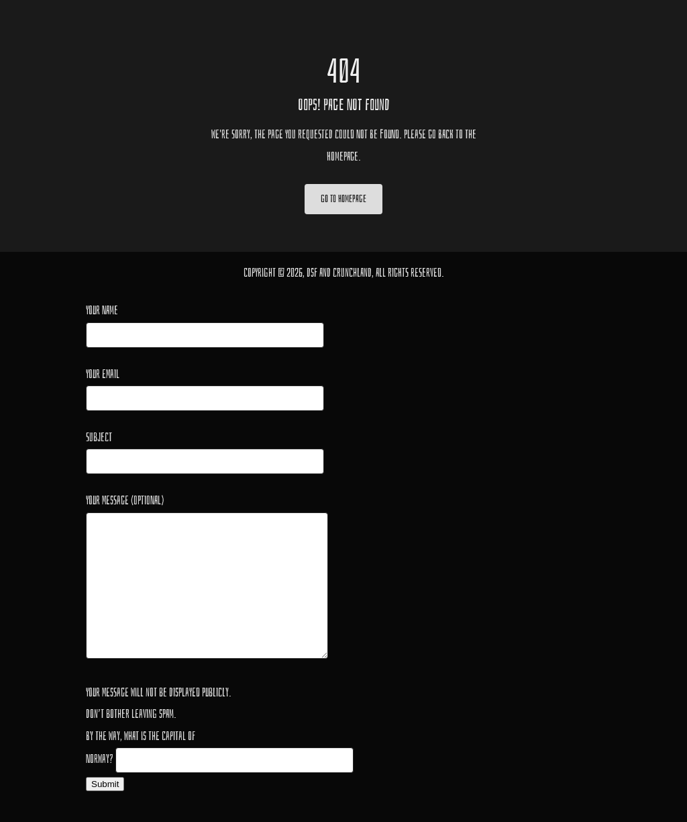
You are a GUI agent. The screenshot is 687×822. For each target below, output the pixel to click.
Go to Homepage (343, 199)
